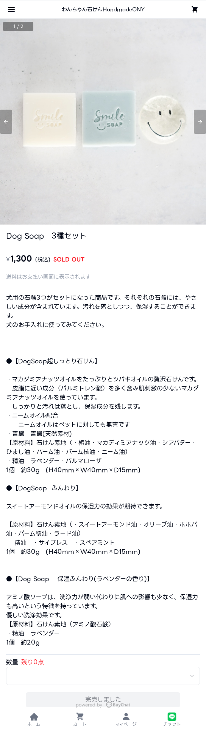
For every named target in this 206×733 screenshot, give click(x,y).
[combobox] (103, 676)
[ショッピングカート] (194, 9)
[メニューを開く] (11, 9)
